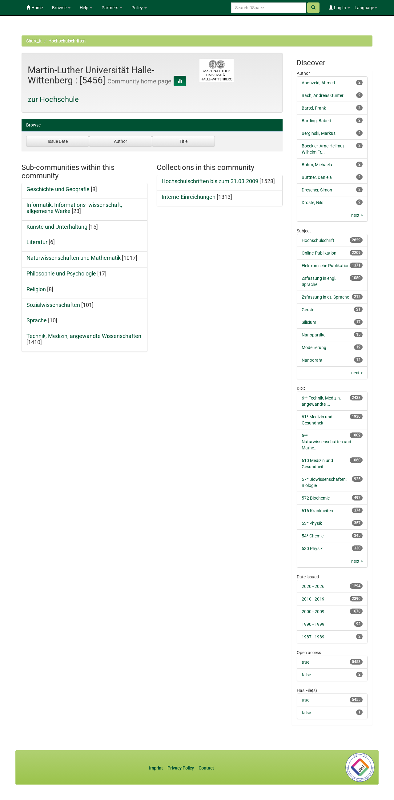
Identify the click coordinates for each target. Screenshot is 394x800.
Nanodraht (312, 360)
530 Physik (312, 548)
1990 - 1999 (313, 624)
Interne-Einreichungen (188, 197)
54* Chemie (313, 535)
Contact (206, 768)
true (305, 662)
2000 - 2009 (313, 611)
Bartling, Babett (317, 120)
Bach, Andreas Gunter (323, 95)
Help (86, 7)
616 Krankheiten (317, 510)
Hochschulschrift (318, 240)
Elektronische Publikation (326, 265)
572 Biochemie (316, 498)
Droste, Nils (312, 202)
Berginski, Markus (319, 133)
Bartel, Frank (314, 108)
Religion (36, 289)
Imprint (156, 768)
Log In (339, 7)
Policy (139, 7)
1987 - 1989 (313, 636)
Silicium (309, 322)
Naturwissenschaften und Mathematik (73, 258)
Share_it (34, 40)
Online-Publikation (319, 253)
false (306, 674)
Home (34, 7)
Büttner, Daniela (317, 177)
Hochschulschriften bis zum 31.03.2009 (210, 181)
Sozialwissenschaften (53, 305)
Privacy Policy (180, 768)
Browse (61, 7)
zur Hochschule (53, 99)
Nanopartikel (314, 334)
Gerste (308, 309)
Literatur (36, 242)
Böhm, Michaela (317, 164)
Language (366, 7)
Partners (112, 7)
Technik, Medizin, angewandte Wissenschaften (83, 336)
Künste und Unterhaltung (56, 226)
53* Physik (312, 523)
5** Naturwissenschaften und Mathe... (326, 441)
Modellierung (314, 347)
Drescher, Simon (317, 189)
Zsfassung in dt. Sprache (325, 297)
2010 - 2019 (313, 599)
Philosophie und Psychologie (61, 273)
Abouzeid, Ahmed (318, 82)
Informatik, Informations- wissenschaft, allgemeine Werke (74, 208)
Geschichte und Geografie (58, 189)
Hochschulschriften (67, 40)
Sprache (36, 320)
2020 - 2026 (313, 586)
